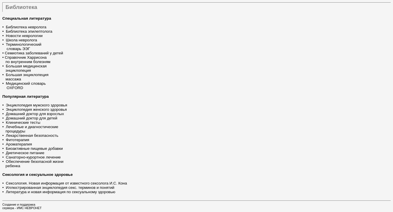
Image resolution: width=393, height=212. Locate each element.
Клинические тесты (23, 122)
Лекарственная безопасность (32, 135)
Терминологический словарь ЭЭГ (21, 46)
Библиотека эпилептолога (29, 31)
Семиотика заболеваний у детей (34, 53)
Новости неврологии (24, 36)
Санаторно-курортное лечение (33, 157)
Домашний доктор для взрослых (35, 114)
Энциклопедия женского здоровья (36, 109)
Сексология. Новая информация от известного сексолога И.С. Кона (66, 183)
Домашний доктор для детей (31, 118)
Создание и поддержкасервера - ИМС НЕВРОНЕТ (22, 206)
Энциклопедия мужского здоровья (36, 105)
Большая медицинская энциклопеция (24, 68)
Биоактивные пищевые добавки (34, 148)
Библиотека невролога (26, 27)
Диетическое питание (25, 153)
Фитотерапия (17, 140)
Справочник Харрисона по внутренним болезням (26, 59)
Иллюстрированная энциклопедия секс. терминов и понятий (60, 187)
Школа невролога (21, 40)
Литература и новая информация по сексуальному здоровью (60, 192)
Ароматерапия (19, 144)
